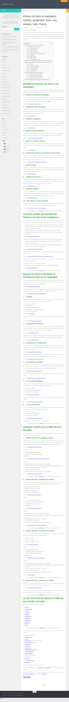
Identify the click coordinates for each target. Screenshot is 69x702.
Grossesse (5, 79)
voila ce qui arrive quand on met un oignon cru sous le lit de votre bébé (40, 256)
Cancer (4, 61)
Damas (26, 27)
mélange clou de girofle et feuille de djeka (35, 249)
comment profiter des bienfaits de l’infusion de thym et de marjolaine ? (40, 60)
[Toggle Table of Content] (53, 43)
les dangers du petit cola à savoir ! (34, 394)
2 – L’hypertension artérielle (34, 65)
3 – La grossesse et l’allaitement (34, 66)
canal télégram (44, 676)
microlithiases (27, 620)
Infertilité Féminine (6, 90)
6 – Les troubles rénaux (33, 70)
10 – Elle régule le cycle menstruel (35, 59)
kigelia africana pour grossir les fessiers (35, 473)
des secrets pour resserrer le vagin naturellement (36, 208)
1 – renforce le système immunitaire (35, 46)
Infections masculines (7, 87)
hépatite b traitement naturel (33, 267)
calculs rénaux (27, 622)
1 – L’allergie (31, 63)
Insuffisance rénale (6, 96)
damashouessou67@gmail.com (29, 676)
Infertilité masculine (6, 93)
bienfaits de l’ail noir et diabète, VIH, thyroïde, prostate (37, 162)
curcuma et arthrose (31, 574)
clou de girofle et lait (31, 127)
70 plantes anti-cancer (32, 173)
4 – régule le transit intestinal (34, 50)
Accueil (4, 121)
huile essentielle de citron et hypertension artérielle (37, 525)
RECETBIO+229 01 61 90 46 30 (7, 4)
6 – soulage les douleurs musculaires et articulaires (38, 53)
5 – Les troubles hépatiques (33, 69)
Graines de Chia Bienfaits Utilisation (9, 39)
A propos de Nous (6, 129)
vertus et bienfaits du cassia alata (34, 286)
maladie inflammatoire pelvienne (31, 651)
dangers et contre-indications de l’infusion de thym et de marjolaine (39, 62)
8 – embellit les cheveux (33, 56)
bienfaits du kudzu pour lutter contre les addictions (37, 293)
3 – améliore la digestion (33, 49)
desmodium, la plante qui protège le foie (35, 587)
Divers (4, 64)
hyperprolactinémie (30, 663)
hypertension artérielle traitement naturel (35, 401)
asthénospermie (28, 616)
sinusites (49, 101)
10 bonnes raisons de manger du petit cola (35, 418)
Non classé (5, 104)
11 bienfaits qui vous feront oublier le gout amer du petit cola (38, 458)
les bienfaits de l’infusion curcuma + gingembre (36, 557)
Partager (26, 679)
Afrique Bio (5, 138)
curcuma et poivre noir (32, 150)
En (5, 143)
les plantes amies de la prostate (33, 339)
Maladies (4, 99)
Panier (4, 135)
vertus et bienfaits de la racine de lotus (34, 320)
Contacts (4, 126)
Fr (4, 141)
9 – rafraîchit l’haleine (32, 57)
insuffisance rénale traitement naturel (34, 447)
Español (6, 146)
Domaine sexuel (6, 67)
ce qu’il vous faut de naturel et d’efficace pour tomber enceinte (38, 79)
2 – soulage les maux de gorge (34, 48)
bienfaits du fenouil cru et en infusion (34, 103)
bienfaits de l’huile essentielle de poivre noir (35, 138)
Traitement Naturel (42, 10)
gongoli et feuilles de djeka (32, 197)
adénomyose (27, 647)
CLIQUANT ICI (41, 210)
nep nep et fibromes (31, 313)
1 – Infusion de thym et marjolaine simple (36, 73)
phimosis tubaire (28, 642)
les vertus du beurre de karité (33, 544)
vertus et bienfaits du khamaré (33, 332)
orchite (26, 626)
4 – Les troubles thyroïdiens (33, 68)
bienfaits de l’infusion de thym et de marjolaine (35, 45)
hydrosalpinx (27, 661)
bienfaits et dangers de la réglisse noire (35, 508)
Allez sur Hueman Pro (19, 697)
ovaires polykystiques (29, 644)
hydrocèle (26, 611)
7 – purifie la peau (32, 55)
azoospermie (27, 613)
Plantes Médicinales (6, 107)
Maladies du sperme (6, 102)
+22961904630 (47, 670)
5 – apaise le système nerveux (34, 52)
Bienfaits (25, 10)
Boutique (4, 132)
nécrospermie (27, 615)
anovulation (27, 664)
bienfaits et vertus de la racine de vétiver (35, 371)
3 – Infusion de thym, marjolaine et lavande (36, 76)
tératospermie (27, 618)
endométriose (27, 646)
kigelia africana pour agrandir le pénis (34, 494)
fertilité (4, 73)
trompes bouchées (28, 638)
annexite (26, 640)
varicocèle (26, 607)
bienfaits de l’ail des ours (32, 185)
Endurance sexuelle (6, 70)
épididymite (27, 624)
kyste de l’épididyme (28, 609)
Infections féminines (6, 84)
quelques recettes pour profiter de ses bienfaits (35, 72)
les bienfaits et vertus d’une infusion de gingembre (37, 378)
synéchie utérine (28, 649)
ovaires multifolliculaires (29, 653)
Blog (4, 124)
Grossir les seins (6, 82)
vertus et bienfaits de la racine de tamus (35, 351)
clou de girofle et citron (32, 115)
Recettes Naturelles (32, 10)
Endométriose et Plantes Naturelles (9, 36)
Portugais (6, 149)
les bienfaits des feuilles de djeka (33, 236)
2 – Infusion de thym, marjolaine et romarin (36, 75)
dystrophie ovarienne (28, 655)
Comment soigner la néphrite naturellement (11, 46)
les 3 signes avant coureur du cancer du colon (36, 359)
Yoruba (6, 152)
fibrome (4, 76)
